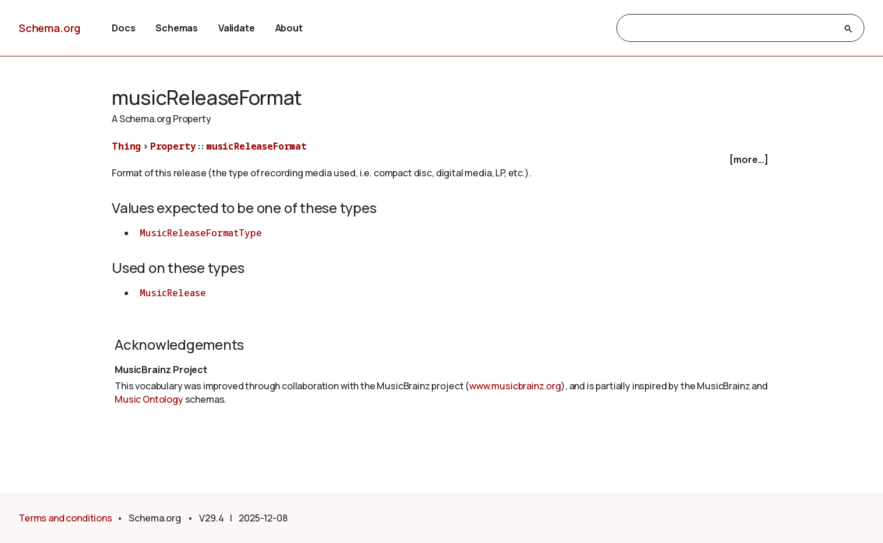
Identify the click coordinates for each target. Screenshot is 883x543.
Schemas (176, 28)
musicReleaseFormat (256, 146)
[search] (729, 28)
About (289, 28)
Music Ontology (149, 399)
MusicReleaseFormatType (200, 232)
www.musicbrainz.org (515, 385)
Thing (126, 146)
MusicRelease (173, 292)
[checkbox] (441, 159)
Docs (123, 28)
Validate (236, 28)
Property (173, 146)
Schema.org (49, 28)
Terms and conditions (65, 518)
